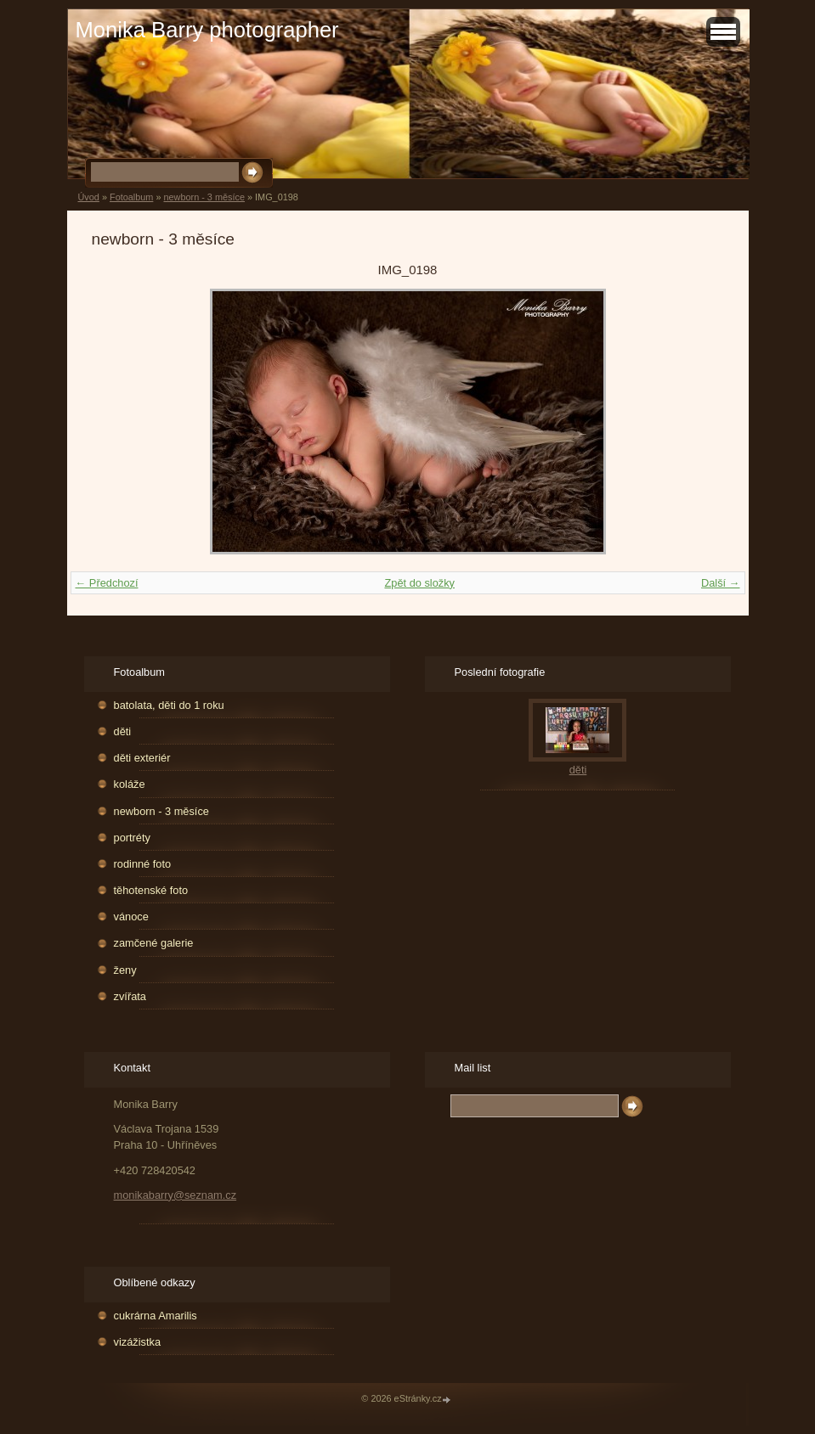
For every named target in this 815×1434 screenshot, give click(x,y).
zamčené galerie (154, 942)
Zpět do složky (419, 582)
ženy (125, 970)
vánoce (131, 916)
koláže (129, 784)
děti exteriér (142, 757)
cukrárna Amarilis (155, 1315)
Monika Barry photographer (207, 30)
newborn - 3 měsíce (204, 197)
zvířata (130, 996)
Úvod (88, 197)
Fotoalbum (131, 197)
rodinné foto (143, 864)
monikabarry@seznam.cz (175, 1195)
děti (123, 731)
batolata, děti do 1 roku (169, 705)
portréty (132, 837)
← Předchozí (107, 582)
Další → (720, 582)
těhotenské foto (151, 890)
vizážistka (137, 1342)
